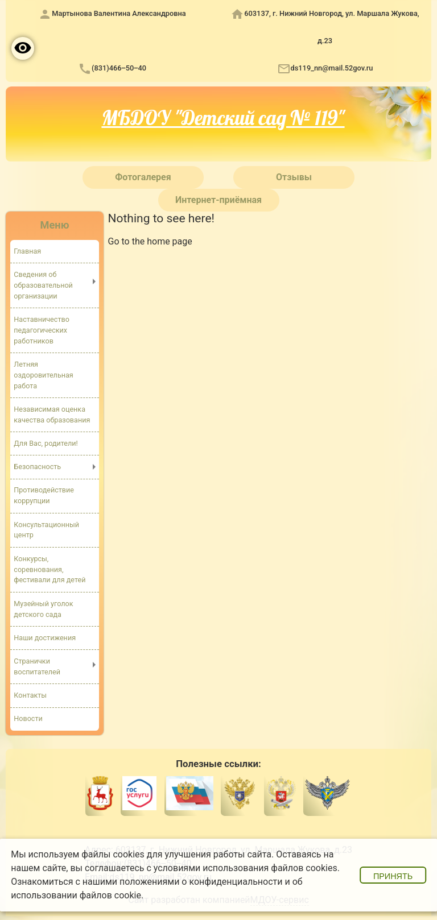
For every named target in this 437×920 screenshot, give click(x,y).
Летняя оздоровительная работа (43, 375)
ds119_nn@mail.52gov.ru (332, 68)
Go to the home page (150, 241)
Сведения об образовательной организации (43, 285)
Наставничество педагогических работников (41, 330)
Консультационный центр (46, 530)
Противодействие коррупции (44, 495)
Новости (28, 718)
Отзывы (294, 177)
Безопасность (37, 466)
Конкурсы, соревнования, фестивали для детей (49, 569)
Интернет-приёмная (218, 199)
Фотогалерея (143, 177)
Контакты (30, 695)
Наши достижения (45, 637)
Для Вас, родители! (46, 443)
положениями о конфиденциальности (201, 881)
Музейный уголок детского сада (43, 609)
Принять (393, 876)
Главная (27, 251)
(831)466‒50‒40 (119, 68)
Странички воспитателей (37, 666)
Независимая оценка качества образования (52, 414)
